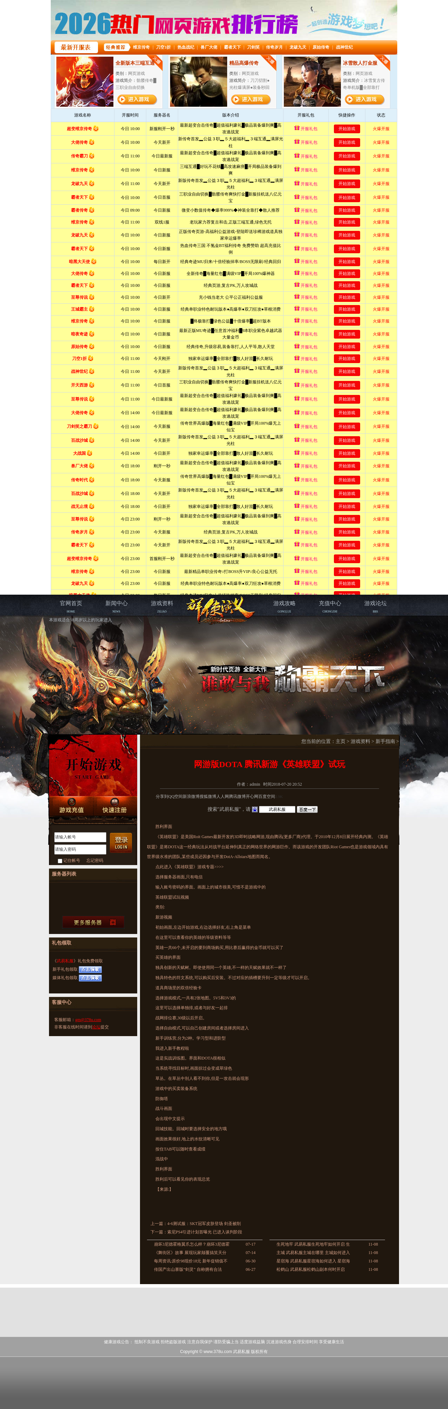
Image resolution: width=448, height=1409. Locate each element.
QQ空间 (175, 796)
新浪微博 (191, 796)
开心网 (252, 796)
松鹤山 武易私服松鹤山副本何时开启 (310, 1269)
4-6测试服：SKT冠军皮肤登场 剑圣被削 (204, 1223)
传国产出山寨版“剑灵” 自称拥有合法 (188, 1269)
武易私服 (65, 960)
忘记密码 (94, 860)
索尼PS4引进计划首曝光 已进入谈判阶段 (204, 1232)
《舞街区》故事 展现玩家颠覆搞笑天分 (190, 1252)
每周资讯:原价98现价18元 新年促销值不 (190, 1261)
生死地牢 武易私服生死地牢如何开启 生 (313, 1244)
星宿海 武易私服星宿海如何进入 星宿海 (313, 1261)
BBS (375, 606)
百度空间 (266, 796)
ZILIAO (162, 606)
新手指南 (385, 741)
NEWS (116, 606)
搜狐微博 (208, 796)
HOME (71, 606)
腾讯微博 (237, 796)
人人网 (222, 796)
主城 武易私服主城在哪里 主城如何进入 (313, 1252)
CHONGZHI (330, 606)
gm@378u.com (88, 1019)
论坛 (96, 1027)
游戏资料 (360, 741)
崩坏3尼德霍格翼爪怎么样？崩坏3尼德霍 (192, 1244)
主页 (340, 741)
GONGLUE (284, 606)
